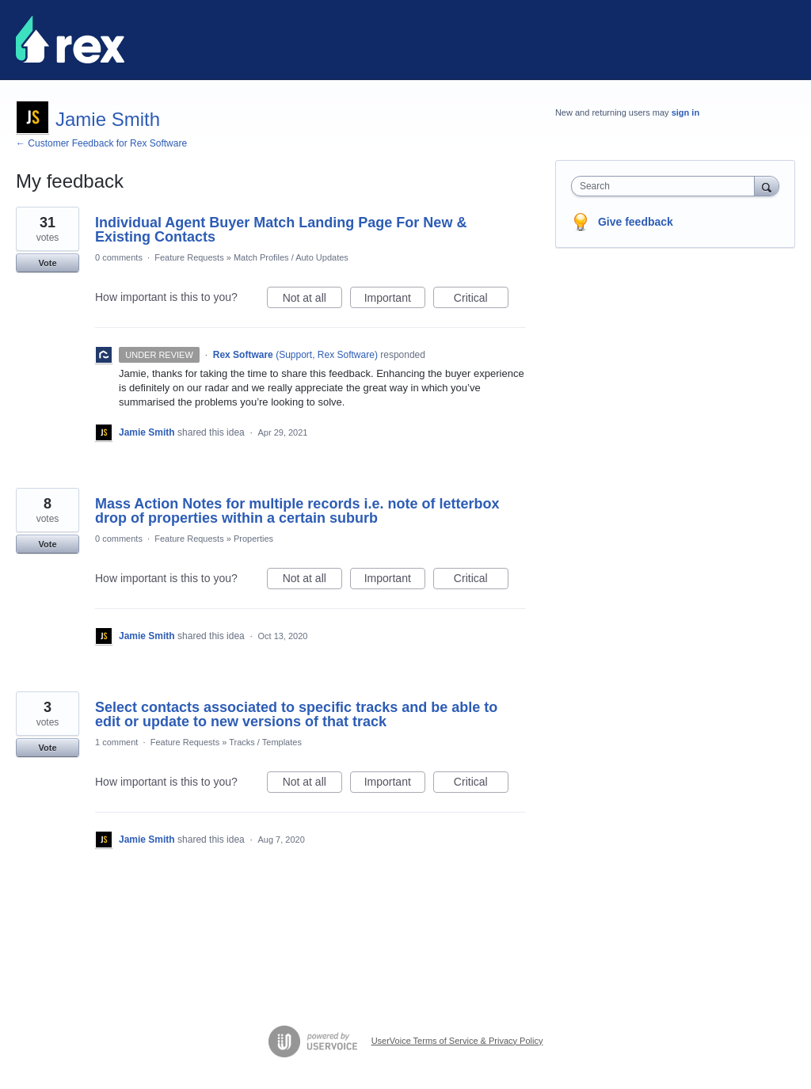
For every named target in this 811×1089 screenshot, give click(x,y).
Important (394, 300)
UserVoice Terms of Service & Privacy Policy (457, 1040)
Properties (253, 538)
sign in (685, 112)
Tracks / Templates (265, 742)
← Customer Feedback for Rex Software (101, 143)
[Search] (766, 186)
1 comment (116, 742)
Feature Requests (188, 257)
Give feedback (635, 221)
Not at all (312, 300)
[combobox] (666, 186)
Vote (47, 263)
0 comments (119, 257)
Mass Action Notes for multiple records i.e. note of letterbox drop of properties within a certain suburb (297, 511)
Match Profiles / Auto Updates (291, 257)
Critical (481, 300)
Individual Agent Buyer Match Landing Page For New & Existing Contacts (280, 230)
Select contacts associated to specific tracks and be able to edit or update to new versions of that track (296, 714)
